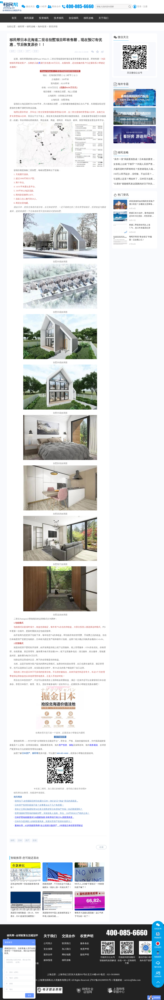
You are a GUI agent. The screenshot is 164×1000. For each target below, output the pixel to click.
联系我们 (66, 943)
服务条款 (84, 943)
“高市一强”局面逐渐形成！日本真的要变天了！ (134, 159)
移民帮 (21, 26)
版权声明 (84, 954)
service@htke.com (132, 980)
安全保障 (48, 949)
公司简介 (48, 943)
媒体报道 (48, 960)
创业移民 (74, 18)
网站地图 (66, 954)
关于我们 (103, 18)
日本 (20, 51)
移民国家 (29, 18)
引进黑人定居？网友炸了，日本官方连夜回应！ (134, 179)
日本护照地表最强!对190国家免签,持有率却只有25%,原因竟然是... (44, 817)
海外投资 (42, 26)
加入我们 (66, 949)
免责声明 (84, 949)
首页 (14, 18)
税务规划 (94, 745)
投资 (36, 51)
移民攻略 (88, 18)
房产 (28, 51)
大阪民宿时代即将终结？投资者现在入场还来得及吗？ (134, 169)
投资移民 (44, 18)
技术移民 (59, 18)
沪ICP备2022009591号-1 (101, 980)
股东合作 (48, 954)
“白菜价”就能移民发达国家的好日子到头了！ (134, 184)
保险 (71, 745)
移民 (13, 51)
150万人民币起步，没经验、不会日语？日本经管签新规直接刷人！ (134, 174)
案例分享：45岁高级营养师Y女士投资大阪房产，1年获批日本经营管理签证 (49, 825)
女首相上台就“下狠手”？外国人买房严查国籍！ (134, 164)
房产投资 (63, 745)
